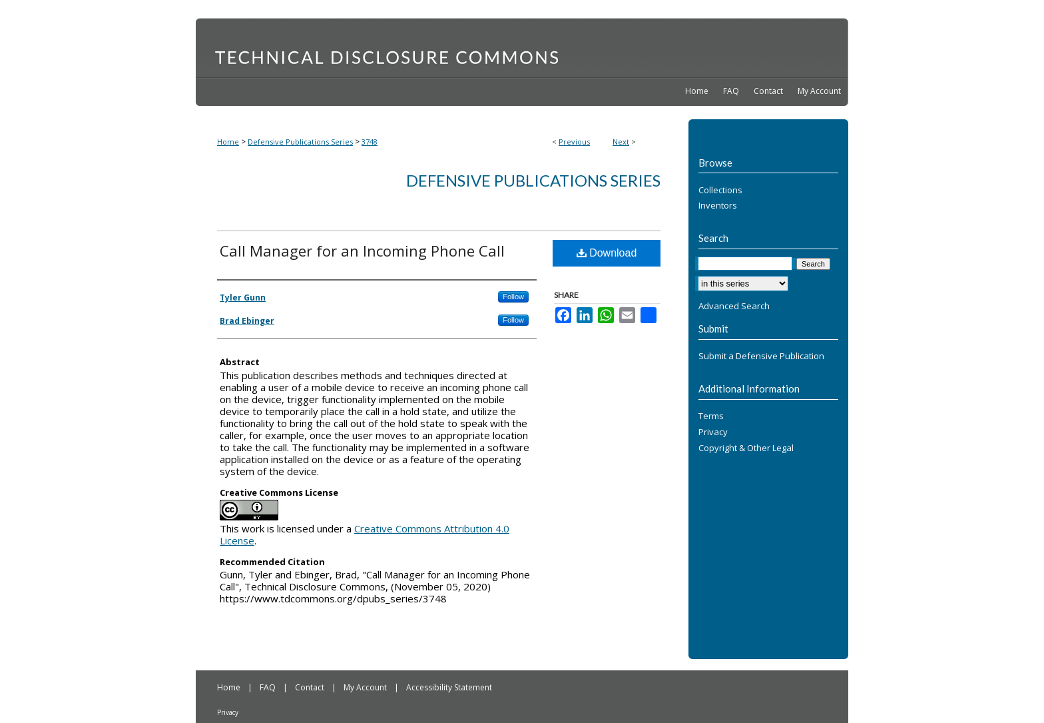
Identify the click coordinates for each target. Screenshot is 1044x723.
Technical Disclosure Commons (522, 47)
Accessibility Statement (449, 687)
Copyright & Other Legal (746, 448)
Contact (310, 687)
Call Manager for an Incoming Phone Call (362, 251)
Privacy (713, 432)
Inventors (717, 206)
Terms (711, 416)
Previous (574, 142)
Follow (513, 297)
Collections (720, 190)
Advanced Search (734, 306)
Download (607, 253)
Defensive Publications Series (300, 142)
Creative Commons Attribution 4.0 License (364, 534)
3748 (370, 142)
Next (621, 142)
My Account (366, 687)
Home (228, 142)
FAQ (269, 687)
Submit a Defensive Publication (761, 356)
